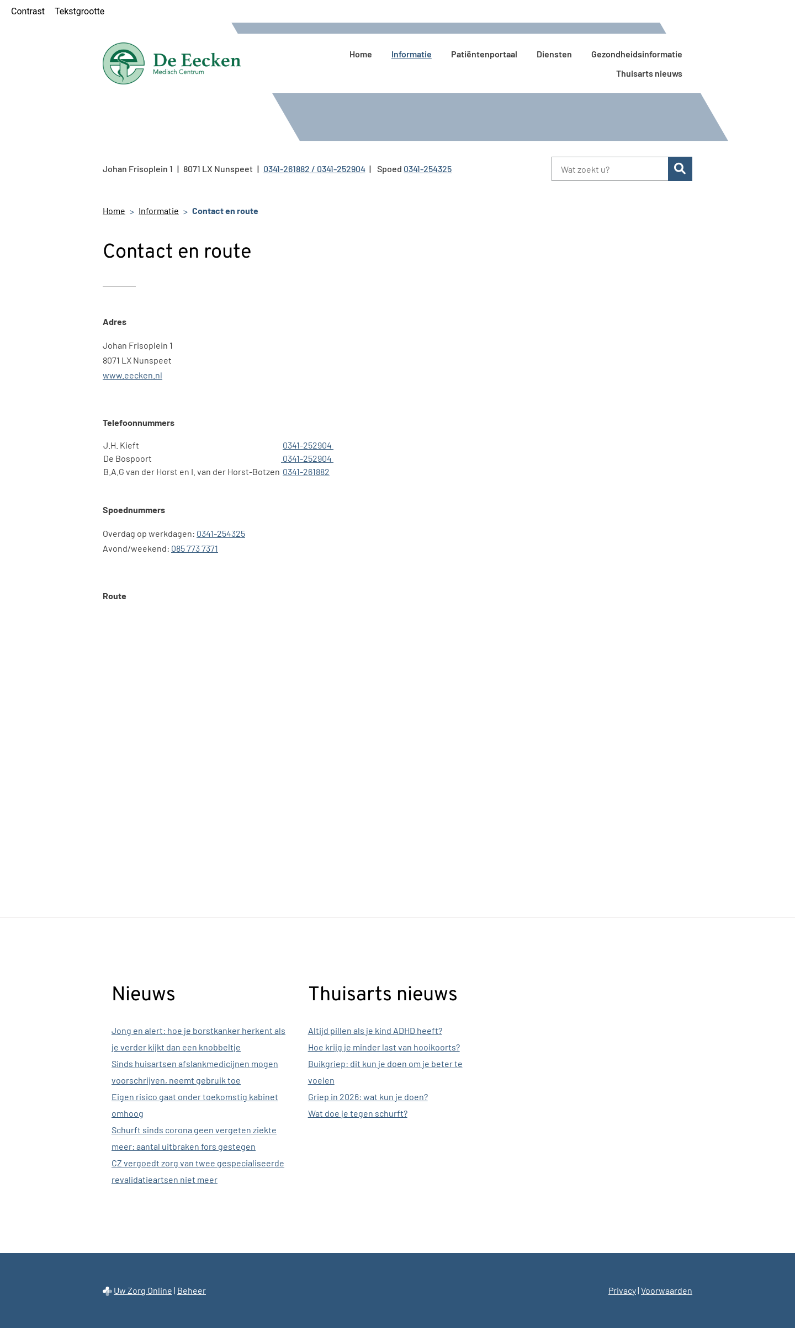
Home (360, 54)
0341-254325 (221, 533)
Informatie (411, 54)
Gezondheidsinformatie (636, 54)
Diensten (554, 54)
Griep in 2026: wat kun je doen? (368, 1096)
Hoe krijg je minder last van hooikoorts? (384, 1047)
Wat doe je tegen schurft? (357, 1113)
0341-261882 (306, 471)
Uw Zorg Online (143, 1290)
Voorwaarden (666, 1290)
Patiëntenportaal (484, 54)
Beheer (191, 1290)
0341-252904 (308, 445)
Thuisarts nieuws (649, 73)
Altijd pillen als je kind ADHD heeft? (375, 1030)
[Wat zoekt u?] (610, 169)
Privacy (622, 1290)
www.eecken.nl (132, 375)
